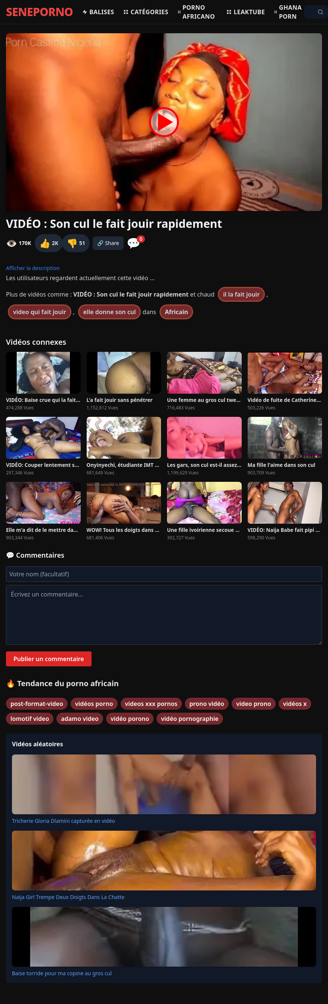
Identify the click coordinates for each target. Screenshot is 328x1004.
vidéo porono (130, 719)
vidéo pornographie (190, 719)
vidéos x (295, 704)
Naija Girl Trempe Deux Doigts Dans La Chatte (68, 897)
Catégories (145, 12)
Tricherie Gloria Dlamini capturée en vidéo (63, 820)
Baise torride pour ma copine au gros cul (62, 973)
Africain (176, 312)
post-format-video (36, 704)
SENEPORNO (39, 12)
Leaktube (245, 12)
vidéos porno (94, 704)
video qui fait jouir (39, 312)
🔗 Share (108, 243)
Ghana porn (288, 12)
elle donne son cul (109, 312)
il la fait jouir (241, 294)
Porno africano (196, 12)
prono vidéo (206, 704)
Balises (98, 12)
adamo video (80, 719)
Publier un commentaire (48, 659)
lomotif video (29, 719)
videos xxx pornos (151, 704)
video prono (253, 704)
